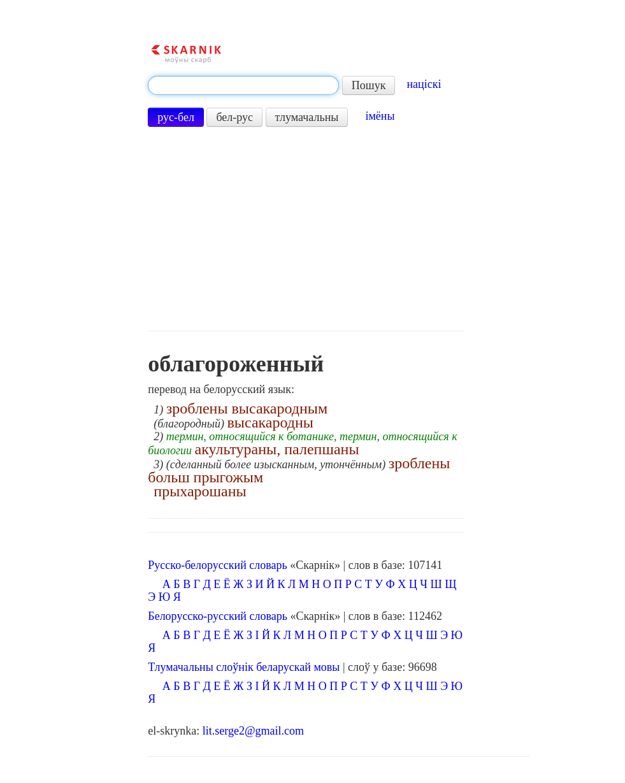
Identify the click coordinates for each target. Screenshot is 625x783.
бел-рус (234, 117)
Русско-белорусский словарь (217, 565)
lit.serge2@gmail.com (253, 730)
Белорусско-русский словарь (217, 616)
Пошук (369, 85)
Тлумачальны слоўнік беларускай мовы (244, 667)
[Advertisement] (306, 229)
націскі (423, 84)
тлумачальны (307, 117)
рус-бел (175, 117)
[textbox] (243, 85)
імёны (379, 116)
